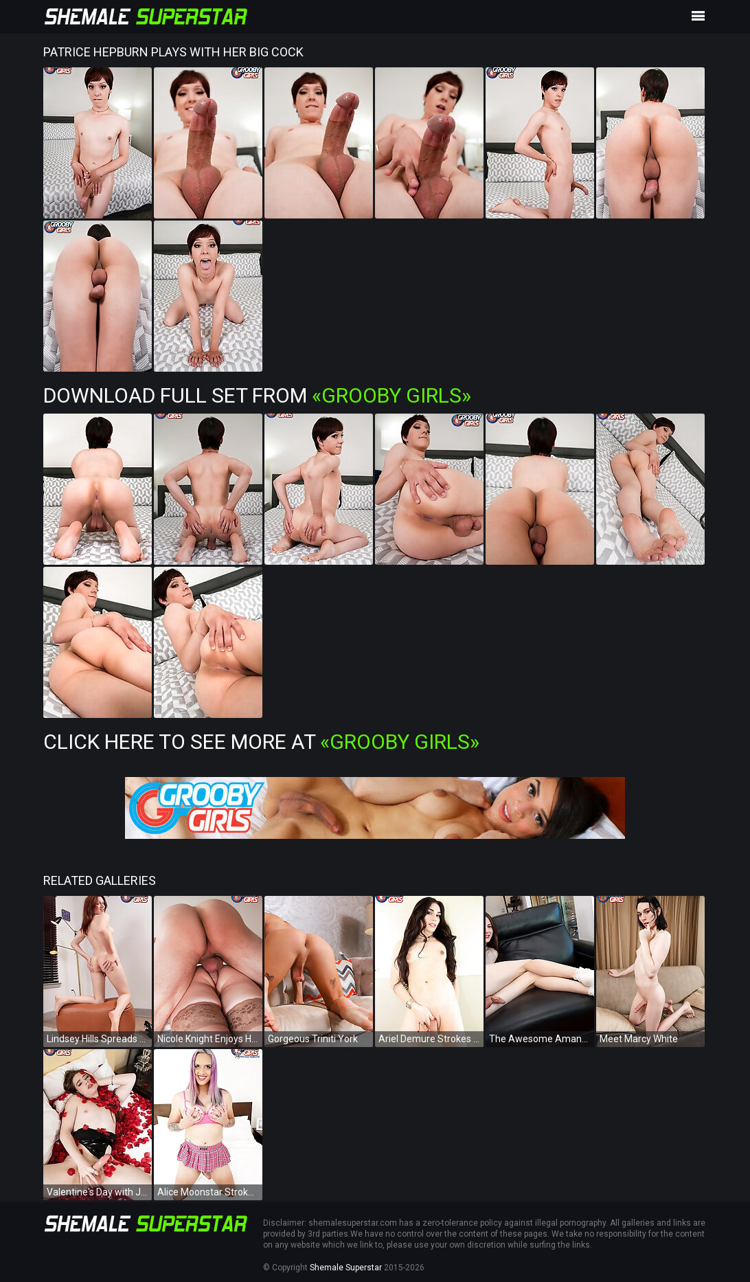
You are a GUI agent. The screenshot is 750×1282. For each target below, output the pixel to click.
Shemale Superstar (346, 1267)
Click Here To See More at (261, 742)
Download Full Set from (257, 395)
